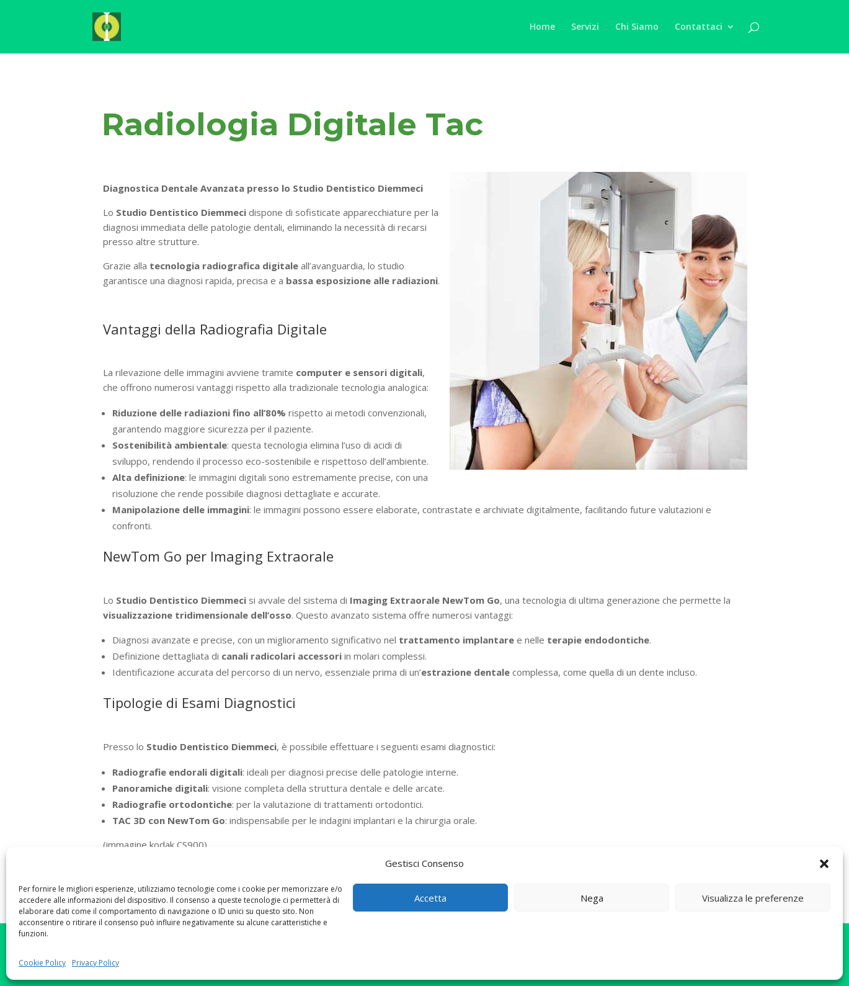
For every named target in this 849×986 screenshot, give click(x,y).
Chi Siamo (637, 27)
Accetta (430, 898)
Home (542, 27)
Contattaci (698, 27)
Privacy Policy (95, 962)
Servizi (585, 27)
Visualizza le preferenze (753, 898)
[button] (824, 864)
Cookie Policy (42, 962)
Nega (591, 898)
